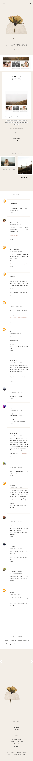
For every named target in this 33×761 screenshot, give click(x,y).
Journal (16, 727)
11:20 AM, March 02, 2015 (16, 278)
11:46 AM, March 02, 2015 (16, 333)
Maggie (11, 408)
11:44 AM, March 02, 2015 (16, 306)
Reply (11, 212)
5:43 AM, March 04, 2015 (16, 548)
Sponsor (16, 746)
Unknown (12, 276)
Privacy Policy (16, 739)
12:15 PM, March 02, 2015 (16, 362)
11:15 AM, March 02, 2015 (16, 251)
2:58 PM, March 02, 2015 (16, 435)
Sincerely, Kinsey (17, 85)
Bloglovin (25, 264)
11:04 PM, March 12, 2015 (16, 573)
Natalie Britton (14, 222)
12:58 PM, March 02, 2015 (16, 410)
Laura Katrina (13, 391)
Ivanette (12, 519)
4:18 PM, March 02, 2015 (16, 467)
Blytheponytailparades (16, 571)
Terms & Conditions (16, 741)
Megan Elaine (13, 203)
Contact (16, 729)
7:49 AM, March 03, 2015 (16, 487)
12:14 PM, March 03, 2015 (16, 521)
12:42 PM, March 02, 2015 (16, 392)
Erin (11, 331)
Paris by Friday (22, 453)
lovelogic (22, 754)
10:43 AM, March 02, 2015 (16, 224)
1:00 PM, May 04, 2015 (15, 594)
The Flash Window (14, 249)
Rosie (11, 466)
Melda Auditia (13, 546)
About (16, 725)
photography (16, 138)
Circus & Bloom (14, 235)
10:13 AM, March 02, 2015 (16, 205)
